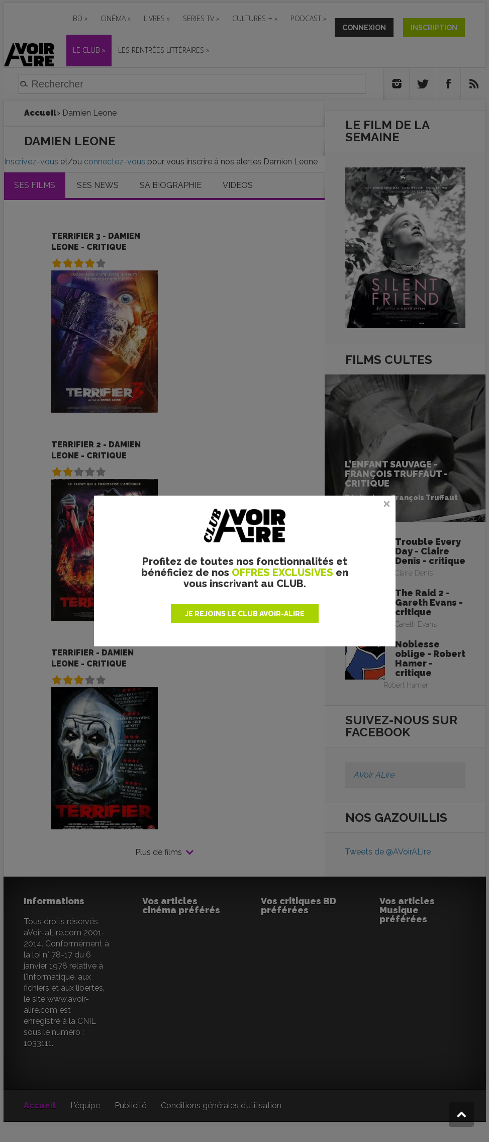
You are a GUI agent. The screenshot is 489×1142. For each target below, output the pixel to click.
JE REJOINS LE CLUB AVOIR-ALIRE (245, 614)
